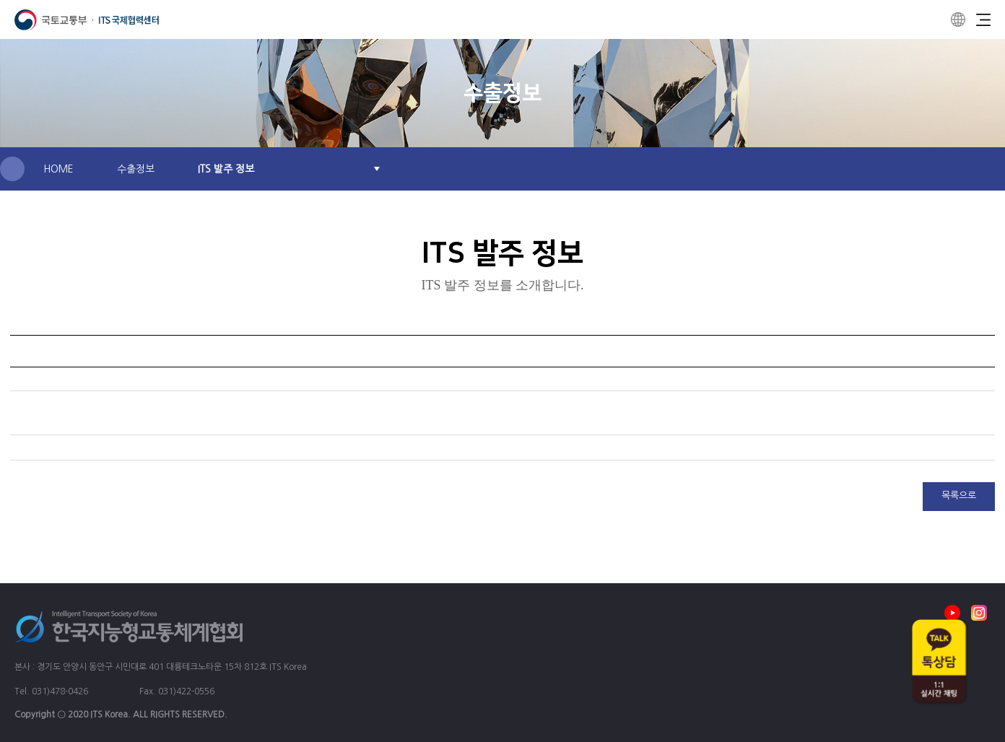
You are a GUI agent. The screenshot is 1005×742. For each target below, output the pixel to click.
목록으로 (958, 495)
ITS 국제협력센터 (86, 20)
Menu (983, 19)
